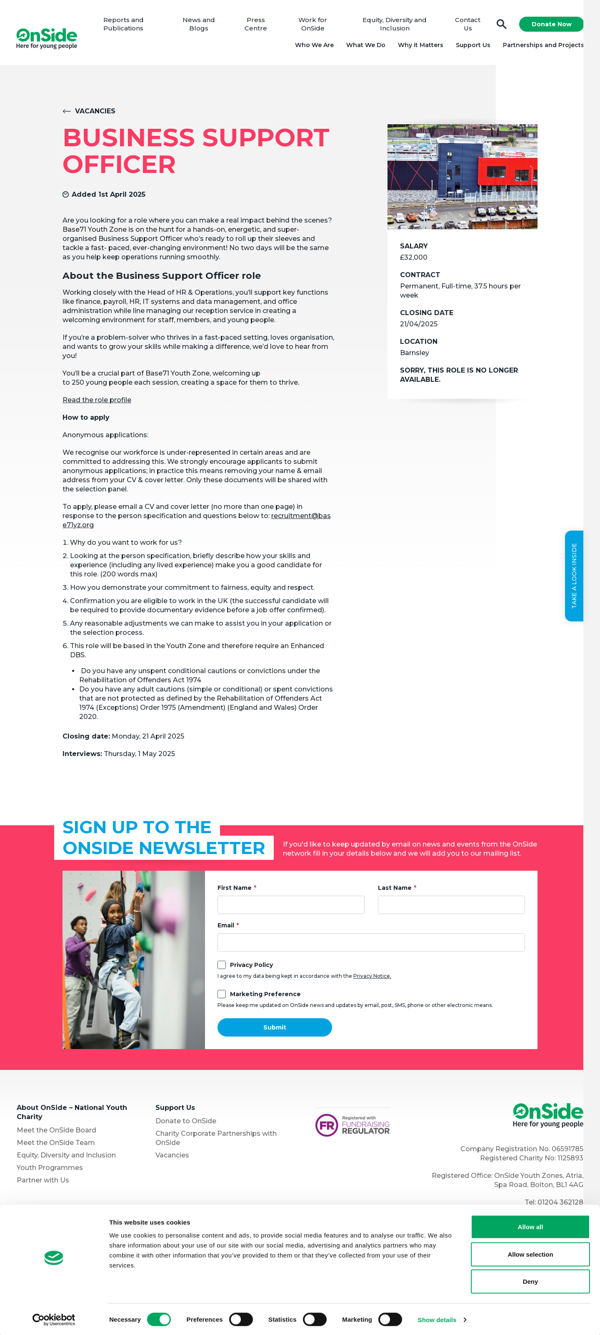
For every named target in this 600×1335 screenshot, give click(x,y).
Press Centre (256, 25)
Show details (437, 1318)
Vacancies (95, 113)
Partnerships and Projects (542, 46)
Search (501, 25)
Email (226, 927)
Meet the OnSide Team (56, 1144)
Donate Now (551, 25)
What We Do (365, 46)
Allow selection (530, 1253)
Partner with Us (43, 1182)
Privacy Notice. (372, 977)
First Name (235, 889)
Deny (530, 1280)
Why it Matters (419, 46)
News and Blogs (200, 25)
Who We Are (313, 46)
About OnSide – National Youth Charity (72, 1113)
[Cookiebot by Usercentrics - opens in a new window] (54, 1318)
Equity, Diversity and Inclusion (394, 25)
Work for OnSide (313, 25)
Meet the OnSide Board (56, 1132)
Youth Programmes (50, 1169)
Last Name (395, 889)
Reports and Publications (125, 25)
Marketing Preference (265, 995)
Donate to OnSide (185, 1123)
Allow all (530, 1225)
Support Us (472, 46)
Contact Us (467, 25)
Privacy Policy (251, 966)
